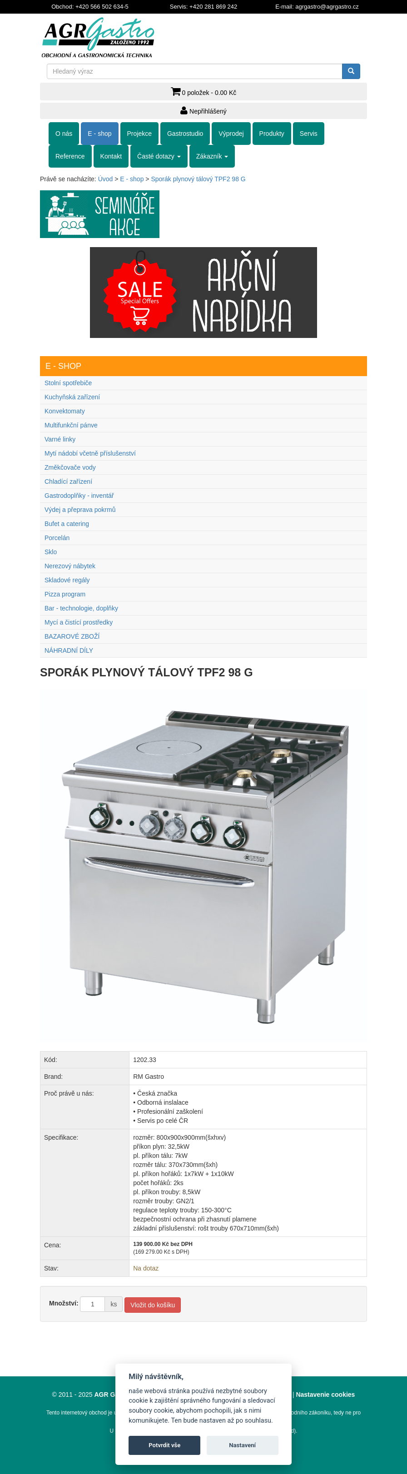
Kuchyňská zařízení (72, 397)
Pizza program (65, 594)
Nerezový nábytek (70, 566)
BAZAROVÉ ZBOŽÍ (72, 636)
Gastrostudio (185, 133)
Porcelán (57, 537)
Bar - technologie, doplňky (81, 608)
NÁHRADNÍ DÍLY (69, 650)
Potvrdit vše (164, 1445)
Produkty (271, 133)
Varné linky (60, 439)
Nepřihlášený (203, 110)
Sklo (51, 552)
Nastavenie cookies (325, 1394)
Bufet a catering (67, 523)
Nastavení (242, 1445)
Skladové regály (67, 580)
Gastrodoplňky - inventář (79, 495)
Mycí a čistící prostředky (79, 622)
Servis (309, 133)
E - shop (99, 133)
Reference (70, 156)
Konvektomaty (65, 411)
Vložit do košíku (152, 1305)
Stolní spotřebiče (68, 383)
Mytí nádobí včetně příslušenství (90, 453)
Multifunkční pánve (71, 425)
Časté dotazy (159, 156)
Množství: (64, 1303)
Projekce (139, 133)
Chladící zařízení (68, 481)
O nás (63, 133)
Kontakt (111, 156)
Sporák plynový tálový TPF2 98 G (198, 179)
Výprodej (230, 133)
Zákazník (212, 156)
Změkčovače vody (70, 467)
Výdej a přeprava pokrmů (80, 509)
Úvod (105, 179)
